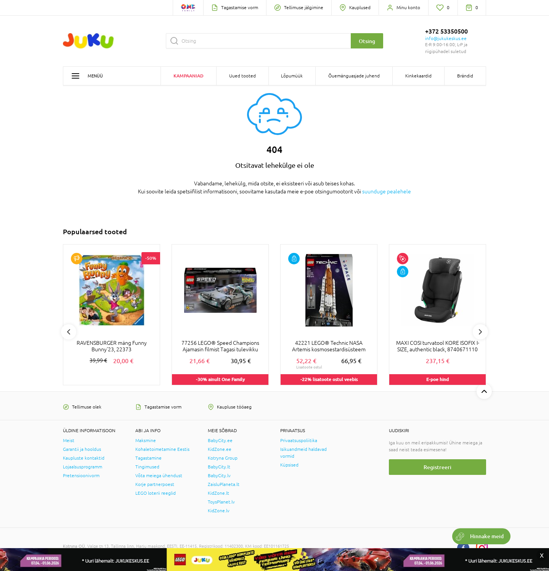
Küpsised (289, 465)
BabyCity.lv (219, 475)
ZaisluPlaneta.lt (223, 484)
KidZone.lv (219, 510)
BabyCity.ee (220, 440)
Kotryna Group (223, 458)
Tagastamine (148, 458)
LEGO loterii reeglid (155, 493)
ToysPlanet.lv (221, 502)
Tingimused (147, 467)
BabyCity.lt (219, 467)
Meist (68, 440)
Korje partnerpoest (154, 484)
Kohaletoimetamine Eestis (162, 449)
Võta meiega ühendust (158, 475)
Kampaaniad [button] (188, 76)
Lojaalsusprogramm (82, 467)
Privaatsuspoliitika (298, 440)
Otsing (367, 41)
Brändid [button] (465, 76)
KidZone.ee (219, 449)
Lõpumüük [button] (292, 76)
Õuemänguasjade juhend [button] (354, 76)
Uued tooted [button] (242, 76)
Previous (68, 331)
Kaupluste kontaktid (83, 458)
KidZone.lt (218, 493)
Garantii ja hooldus (82, 449)
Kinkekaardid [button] (418, 76)
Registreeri (437, 467)
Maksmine (145, 440)
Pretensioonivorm (81, 475)
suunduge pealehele (386, 191)
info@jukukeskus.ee (446, 38)
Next (480, 331)
